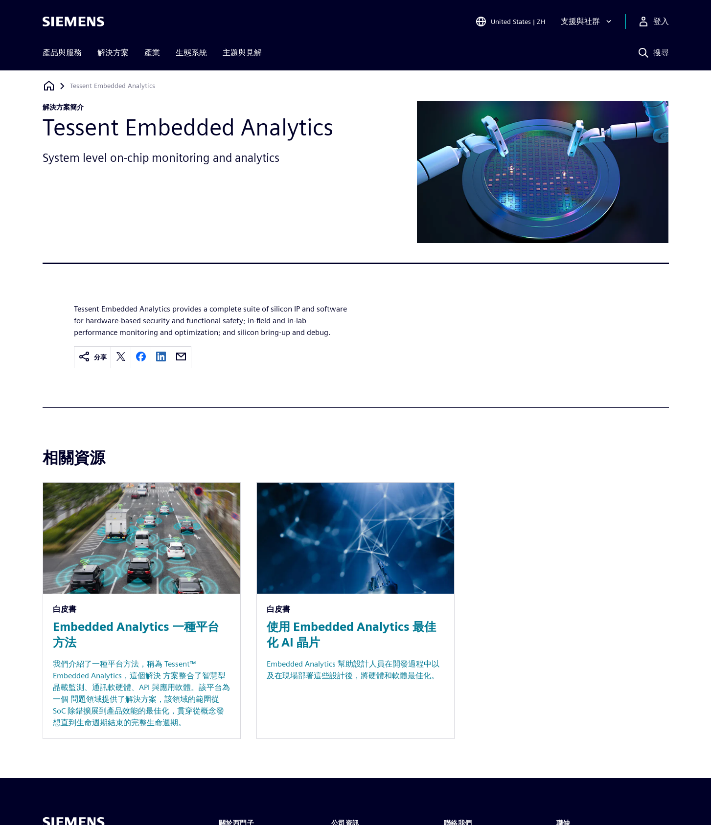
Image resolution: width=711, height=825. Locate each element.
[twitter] (121, 357)
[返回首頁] (49, 86)
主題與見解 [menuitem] (242, 52)
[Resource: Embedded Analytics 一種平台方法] (142, 610)
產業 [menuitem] (152, 52)
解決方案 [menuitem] (113, 52)
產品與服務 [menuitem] (62, 52)
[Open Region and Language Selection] (510, 21)
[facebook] (141, 357)
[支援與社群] (587, 21)
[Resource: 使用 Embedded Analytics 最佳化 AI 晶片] (355, 610)
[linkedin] (161, 357)
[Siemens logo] (73, 21)
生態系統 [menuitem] (191, 52)
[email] (181, 357)
